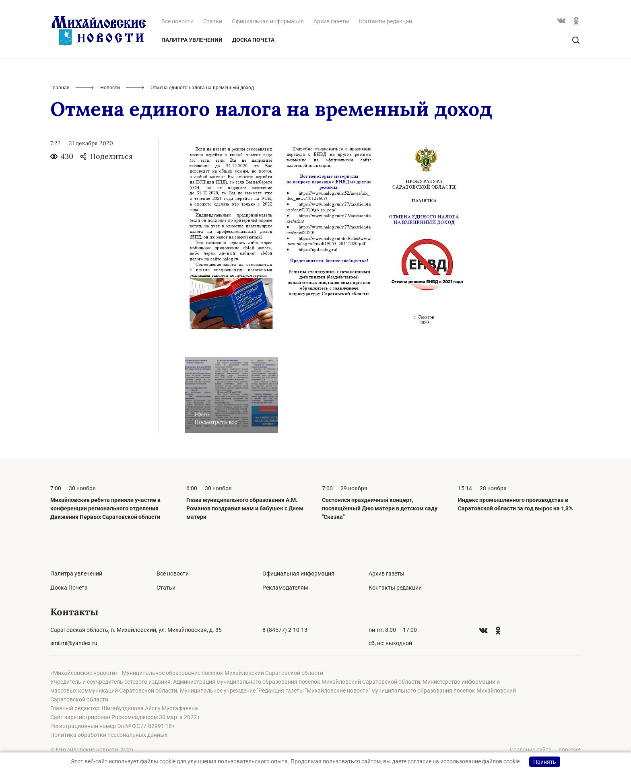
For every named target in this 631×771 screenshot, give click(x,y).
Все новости (173, 573)
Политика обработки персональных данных (108, 735)
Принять (544, 762)
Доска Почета (253, 40)
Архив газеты (331, 21)
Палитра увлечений (192, 40)
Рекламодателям (285, 587)
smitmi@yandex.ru (73, 643)
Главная (60, 87)
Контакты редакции (385, 21)
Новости (110, 87)
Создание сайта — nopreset (545, 749)
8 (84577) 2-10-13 (284, 630)
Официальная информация (268, 21)
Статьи (212, 21)
